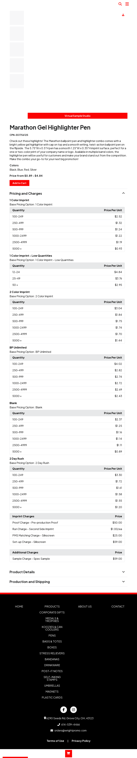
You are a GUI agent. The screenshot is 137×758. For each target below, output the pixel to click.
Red (26, 169)
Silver (33, 169)
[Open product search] (120, 4)
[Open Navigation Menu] (127, 4)
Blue (20, 169)
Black (13, 169)
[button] (69, 193)
